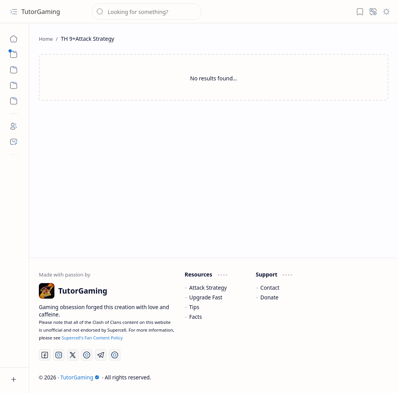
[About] (13, 126)
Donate (269, 297)
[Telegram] (100, 355)
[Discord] (114, 355)
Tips (194, 307)
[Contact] (13, 142)
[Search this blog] (146, 11)
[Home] (13, 39)
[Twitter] (73, 355)
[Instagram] (59, 355)
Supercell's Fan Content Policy (91, 338)
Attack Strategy (208, 287)
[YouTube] (87, 355)
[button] (13, 11)
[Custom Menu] (13, 85)
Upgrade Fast (205, 297)
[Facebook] (45, 355)
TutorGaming (40, 11)
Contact (269, 287)
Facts (195, 316)
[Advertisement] (213, 170)
